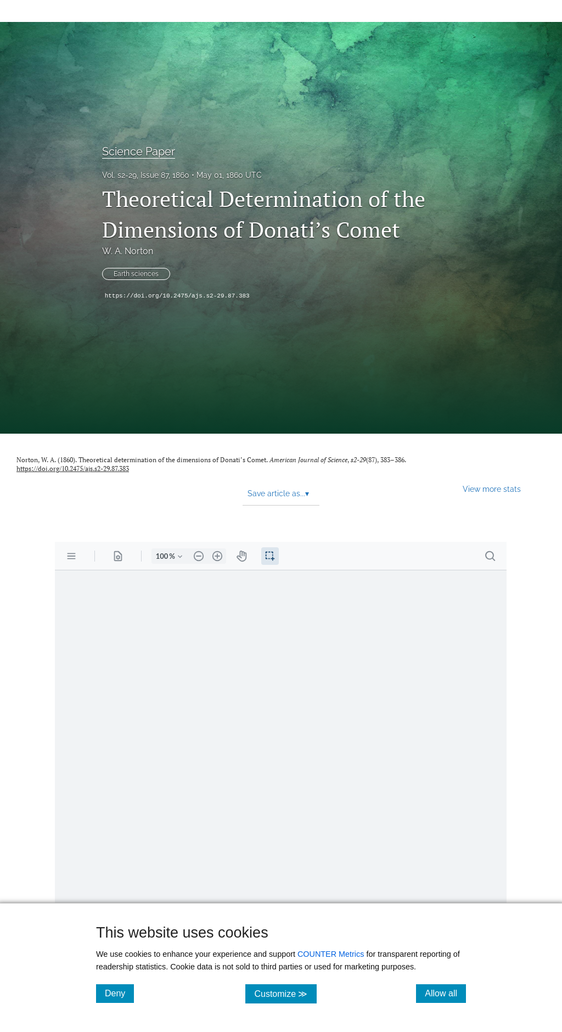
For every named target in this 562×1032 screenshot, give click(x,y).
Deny (119, 993)
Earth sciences (136, 274)
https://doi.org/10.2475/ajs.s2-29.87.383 (177, 296)
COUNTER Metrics (330, 954)
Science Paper (138, 151)
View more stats (492, 488)
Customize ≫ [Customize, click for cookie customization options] (285, 993)
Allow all (445, 993)
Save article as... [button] (278, 493)
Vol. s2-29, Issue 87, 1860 (145, 175)
